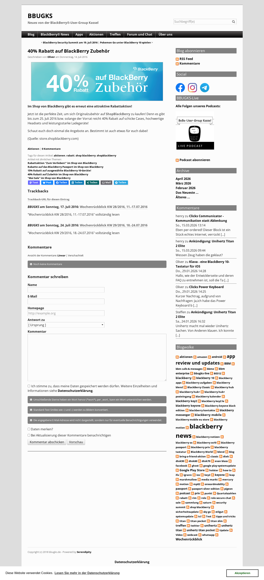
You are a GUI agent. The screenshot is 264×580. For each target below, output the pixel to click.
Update (224, 530)
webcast (192, 535)
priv (197, 493)
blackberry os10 (206, 442)
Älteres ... (183, 197)
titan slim (217, 521)
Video (179, 535)
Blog (31, 34)
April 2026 (183, 179)
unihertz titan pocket (201, 530)
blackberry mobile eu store (192, 419)
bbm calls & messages (189, 369)
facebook (181, 465)
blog (231, 452)
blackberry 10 (205, 378)
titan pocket (198, 521)
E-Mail (32, 296)
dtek (226, 456)
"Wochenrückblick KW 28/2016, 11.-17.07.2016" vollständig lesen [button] (74, 214)
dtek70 (206, 461)
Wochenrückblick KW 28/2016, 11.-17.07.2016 (113, 207)
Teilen (61, 182)
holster (213, 470)
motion (184, 484)
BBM (227, 363)
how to (227, 470)
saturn (207, 502)
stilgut (219, 512)
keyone (220, 475)
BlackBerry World (202, 452)
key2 (207, 475)
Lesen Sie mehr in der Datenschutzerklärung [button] (87, 573)
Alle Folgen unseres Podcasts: (198, 106)
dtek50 (180, 461)
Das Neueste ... (187, 192)
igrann (188, 475)
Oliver (51, 57)
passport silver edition (206, 488)
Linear (61, 255)
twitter (195, 525)
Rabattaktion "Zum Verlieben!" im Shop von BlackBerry (62, 163)
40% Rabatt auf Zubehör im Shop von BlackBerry (58, 174)
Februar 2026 (185, 188)
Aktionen (96, 34)
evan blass (221, 461)
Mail (106, 182)
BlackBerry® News (55, 34)
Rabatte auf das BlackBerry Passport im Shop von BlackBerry (65, 167)
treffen (181, 525)
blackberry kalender (208, 396)
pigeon (228, 488)
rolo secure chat (221, 498)
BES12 (217, 373)
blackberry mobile (208, 415)
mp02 (196, 484)
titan (183, 521)
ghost (195, 465)
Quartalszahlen (226, 493)
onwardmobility (215, 484)
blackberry (184, 378)
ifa (177, 475)
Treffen (115, 34)
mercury (227, 479)
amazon (202, 357)
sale (178, 502)
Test (208, 516)
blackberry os (184, 442)
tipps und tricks (225, 516)
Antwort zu (36, 320)
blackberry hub (224, 387)
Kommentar (37, 331)
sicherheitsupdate (187, 512)
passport (181, 488)
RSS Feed (186, 59)
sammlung (192, 502)
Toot (34, 182)
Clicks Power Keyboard (206, 287)
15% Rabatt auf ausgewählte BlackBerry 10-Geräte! (59, 170)
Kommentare (190, 63)
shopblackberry (106, 155)
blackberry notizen (208, 437)
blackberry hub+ (190, 392)
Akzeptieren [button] (242, 573)
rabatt (70, 155)
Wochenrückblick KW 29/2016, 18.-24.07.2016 (113, 225)
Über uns (165, 34)
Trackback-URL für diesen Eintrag (48, 199)
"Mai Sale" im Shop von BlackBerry (49, 178)
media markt (209, 479)
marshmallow (188, 479)
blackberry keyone (188, 405)
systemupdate (185, 516)
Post (47, 182)
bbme (210, 369)
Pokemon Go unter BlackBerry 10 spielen (125, 42)
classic (214, 456)
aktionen (59, 155)
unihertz (210, 525)
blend (220, 452)
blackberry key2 (186, 401)
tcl (199, 516)
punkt (208, 493)
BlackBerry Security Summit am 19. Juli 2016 (70, 42)
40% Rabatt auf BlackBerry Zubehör (69, 51)
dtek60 (193, 461)
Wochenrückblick (189, 539)
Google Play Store (192, 470)
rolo (203, 498)
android (217, 357)
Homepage (36, 308)
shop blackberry (86, 155)
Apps (79, 34)
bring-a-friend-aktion (193, 456)
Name (32, 285)
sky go (207, 512)
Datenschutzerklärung (75, 391)
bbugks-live (201, 373)
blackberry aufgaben (199, 382)
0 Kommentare (51, 148)
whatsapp (208, 535)
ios (198, 475)
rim (194, 498)
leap (232, 475)
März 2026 (183, 183)
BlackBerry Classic (198, 387)
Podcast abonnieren (193, 160)
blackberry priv (200, 447)
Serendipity (84, 552)
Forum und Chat (139, 34)
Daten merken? (42, 429)
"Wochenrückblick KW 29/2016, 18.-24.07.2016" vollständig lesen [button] (74, 233)
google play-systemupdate (219, 465)
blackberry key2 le (213, 401)
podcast (185, 493)
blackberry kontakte (202, 410)
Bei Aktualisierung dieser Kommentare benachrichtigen (71, 435)
